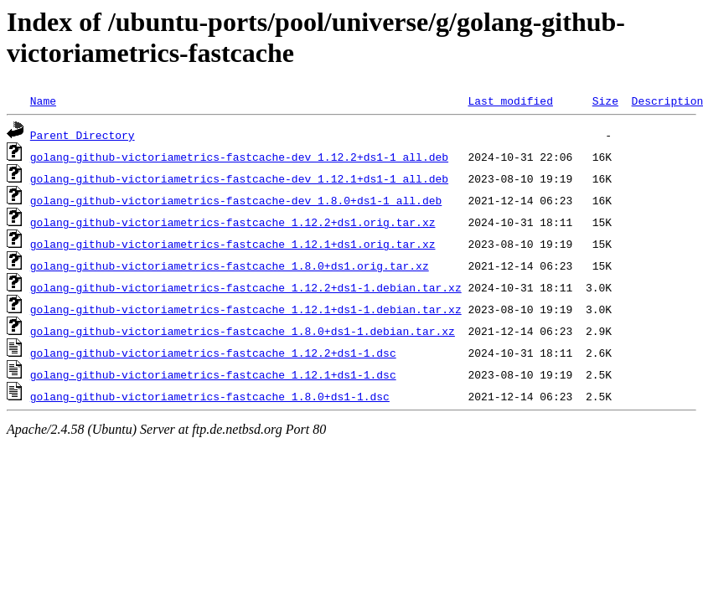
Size (605, 100)
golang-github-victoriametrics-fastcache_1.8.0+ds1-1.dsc (210, 396)
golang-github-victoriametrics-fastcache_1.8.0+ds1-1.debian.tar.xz (242, 330)
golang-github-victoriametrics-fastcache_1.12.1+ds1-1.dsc (213, 374)
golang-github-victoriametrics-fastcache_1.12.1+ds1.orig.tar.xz (233, 243)
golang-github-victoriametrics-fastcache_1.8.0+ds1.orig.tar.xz (229, 265)
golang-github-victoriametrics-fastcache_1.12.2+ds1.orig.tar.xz (233, 221)
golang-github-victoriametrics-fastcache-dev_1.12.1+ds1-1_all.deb (239, 178)
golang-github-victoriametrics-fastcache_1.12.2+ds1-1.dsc (213, 352)
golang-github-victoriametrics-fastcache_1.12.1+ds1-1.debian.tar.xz (246, 309)
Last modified (510, 100)
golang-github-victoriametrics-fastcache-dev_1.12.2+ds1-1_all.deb (239, 156)
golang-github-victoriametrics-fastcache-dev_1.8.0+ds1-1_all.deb (236, 200)
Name (43, 100)
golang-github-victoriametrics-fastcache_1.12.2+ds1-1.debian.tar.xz (246, 287)
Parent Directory (82, 134)
